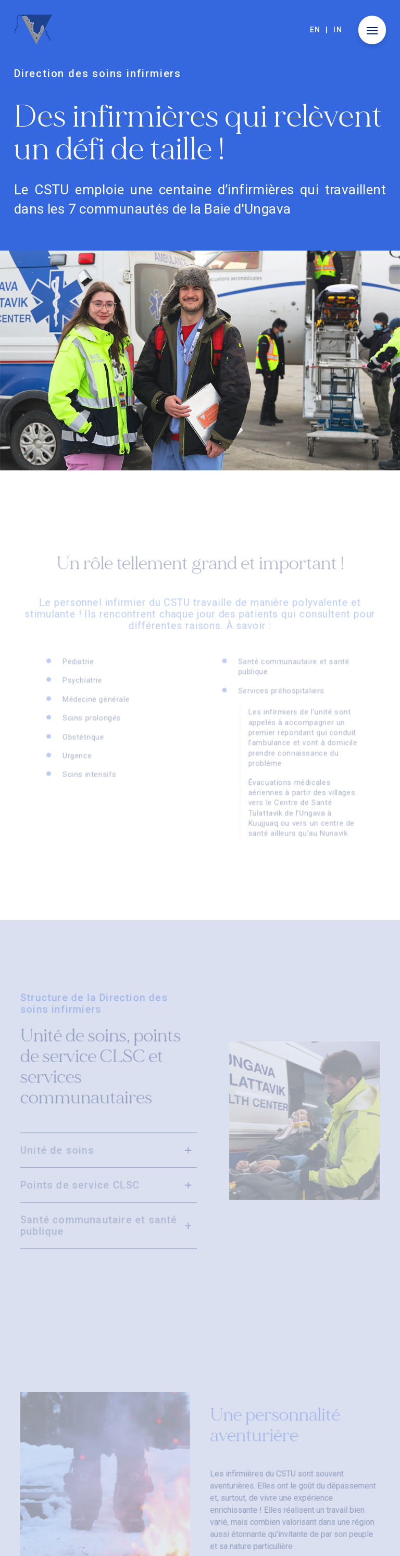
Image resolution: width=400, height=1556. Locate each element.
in (337, 30)
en (315, 30)
